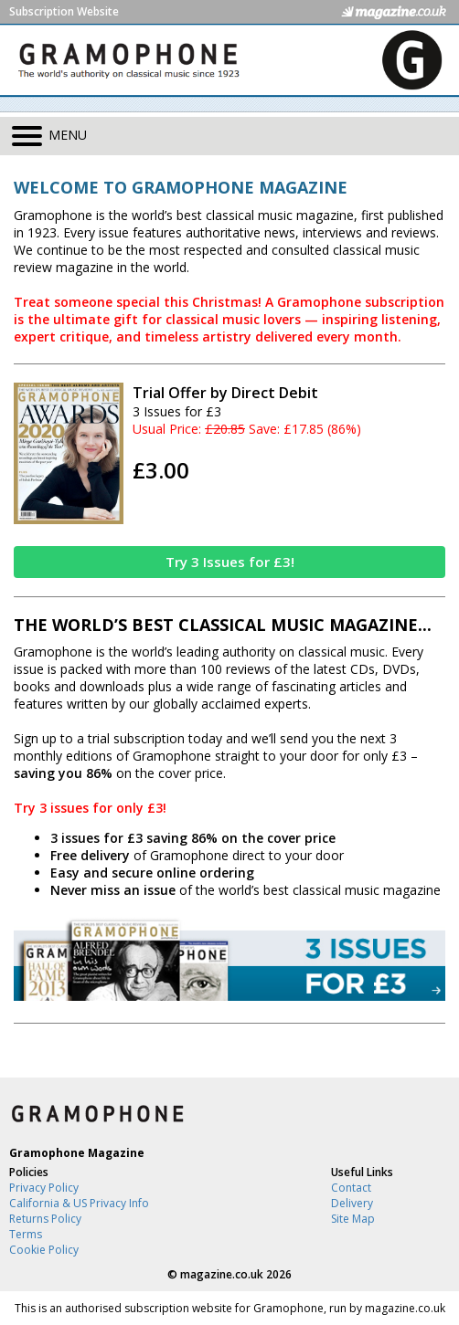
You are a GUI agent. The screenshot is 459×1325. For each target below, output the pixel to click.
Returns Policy (45, 1218)
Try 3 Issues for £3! (229, 561)
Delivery (352, 1203)
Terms (25, 1234)
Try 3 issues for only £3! (90, 807)
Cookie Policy (44, 1249)
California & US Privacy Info (79, 1203)
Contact (351, 1187)
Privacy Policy (44, 1187)
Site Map (353, 1218)
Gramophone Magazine (76, 1153)
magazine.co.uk (221, 1274)
